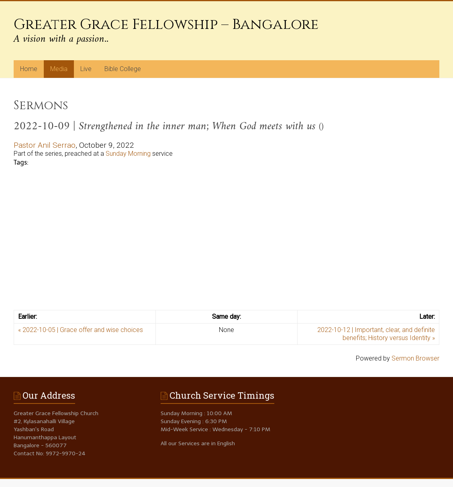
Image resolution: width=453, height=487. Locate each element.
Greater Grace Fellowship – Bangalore (166, 24)
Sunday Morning (128, 153)
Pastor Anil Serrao (45, 145)
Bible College (122, 69)
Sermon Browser (415, 358)
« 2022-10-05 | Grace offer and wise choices (80, 330)
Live (86, 69)
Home (28, 69)
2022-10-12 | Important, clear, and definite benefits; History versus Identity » (376, 334)
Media (58, 69)
